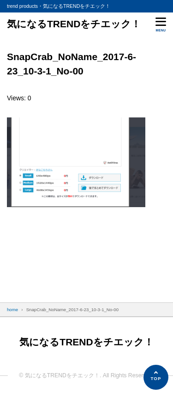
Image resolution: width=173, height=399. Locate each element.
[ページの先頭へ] (155, 377)
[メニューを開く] (160, 24)
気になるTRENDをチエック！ (74, 23)
